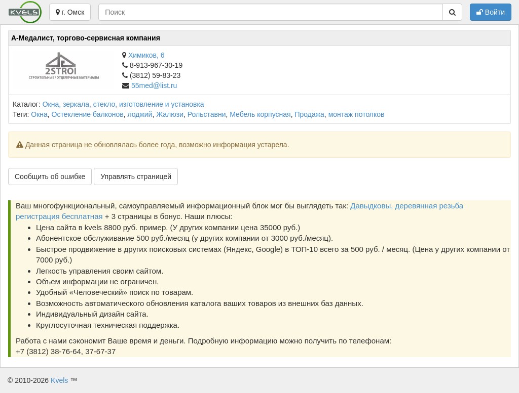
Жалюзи (169, 114)
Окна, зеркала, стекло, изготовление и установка (123, 104)
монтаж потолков (356, 114)
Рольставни (207, 114)
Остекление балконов (88, 114)
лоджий (139, 114)
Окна (39, 114)
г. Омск (70, 12)
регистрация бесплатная (59, 216)
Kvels (59, 380)
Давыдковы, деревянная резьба (406, 205)
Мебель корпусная (260, 114)
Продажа (309, 114)
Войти (490, 12)
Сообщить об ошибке (50, 176)
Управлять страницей (135, 176)
